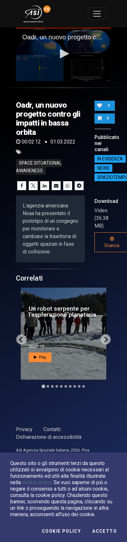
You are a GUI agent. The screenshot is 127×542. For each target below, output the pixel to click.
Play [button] (40, 357)
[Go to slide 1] (43, 386)
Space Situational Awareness (39, 166)
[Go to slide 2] (48, 386)
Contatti (52, 429)
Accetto (104, 531)
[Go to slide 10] (83, 386)
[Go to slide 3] (52, 386)
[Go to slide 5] (61, 386)
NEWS (103, 168)
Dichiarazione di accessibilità (48, 437)
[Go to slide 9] (79, 386)
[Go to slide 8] (74, 386)
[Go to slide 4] (57, 386)
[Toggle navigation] (97, 13)
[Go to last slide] (21, 339)
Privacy (24, 429)
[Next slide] (106, 339)
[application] (63, 54)
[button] (63, 54)
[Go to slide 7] (70, 386)
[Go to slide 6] (65, 386)
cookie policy (36, 482)
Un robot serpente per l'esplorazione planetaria (62, 311)
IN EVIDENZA (110, 158)
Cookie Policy (61, 531)
